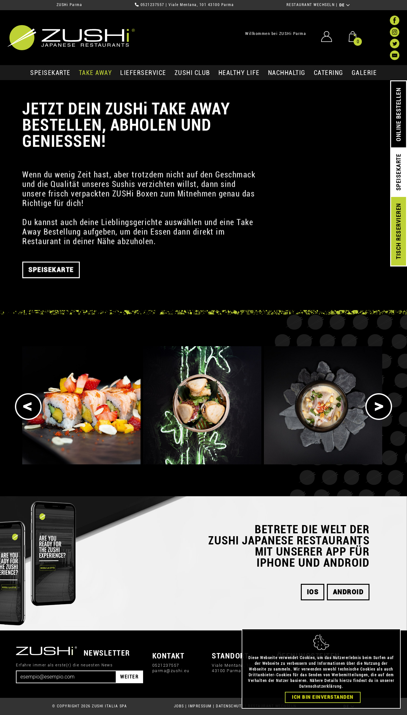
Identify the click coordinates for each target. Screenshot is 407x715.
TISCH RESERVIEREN (398, 231)
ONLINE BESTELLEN (398, 114)
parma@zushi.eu (171, 670)
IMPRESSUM (200, 706)
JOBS (179, 706)
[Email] (66, 677)
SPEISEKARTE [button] (51, 277)
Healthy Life (239, 73)
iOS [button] (313, 592)
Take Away (95, 73)
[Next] (378, 406)
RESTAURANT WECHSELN (310, 5)
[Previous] (28, 406)
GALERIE (364, 73)
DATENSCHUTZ (230, 706)
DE (344, 5)
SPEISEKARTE (50, 73)
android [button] (348, 592)
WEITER (129, 677)
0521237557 (152, 5)
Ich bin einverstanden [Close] (323, 700)
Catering (328, 73)
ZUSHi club (192, 73)
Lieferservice (143, 73)
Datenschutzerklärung (320, 690)
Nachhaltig (287, 73)
